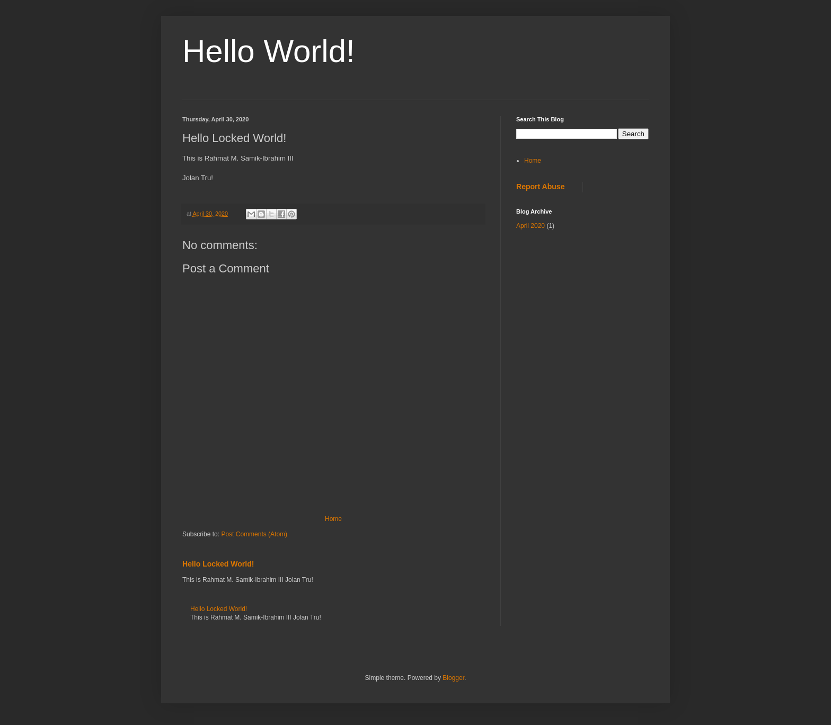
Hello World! (268, 51)
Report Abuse (540, 186)
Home (333, 519)
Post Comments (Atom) (254, 534)
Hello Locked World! (218, 564)
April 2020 (530, 225)
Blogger (453, 678)
